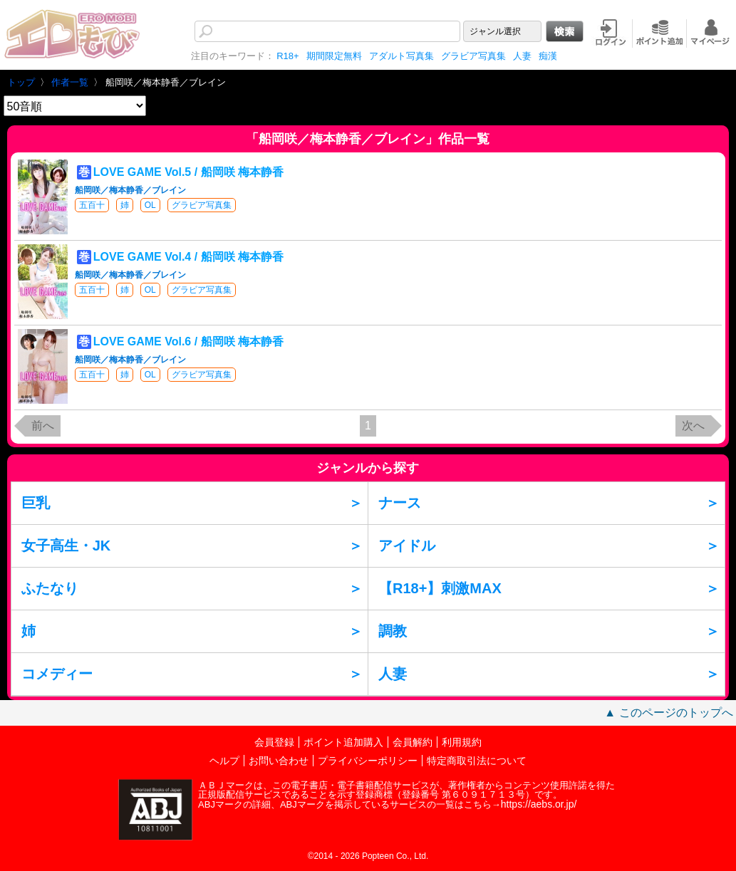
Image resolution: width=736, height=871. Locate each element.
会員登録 (274, 742)
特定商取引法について (477, 760)
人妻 (522, 56)
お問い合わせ (279, 760)
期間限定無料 (334, 56)
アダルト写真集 (401, 56)
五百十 (92, 205)
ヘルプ (224, 760)
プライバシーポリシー (368, 760)
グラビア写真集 (473, 56)
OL (150, 205)
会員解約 (412, 742)
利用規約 (462, 742)
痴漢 (548, 56)
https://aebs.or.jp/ (539, 804)
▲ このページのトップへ (668, 712)
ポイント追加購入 (343, 742)
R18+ (287, 56)
